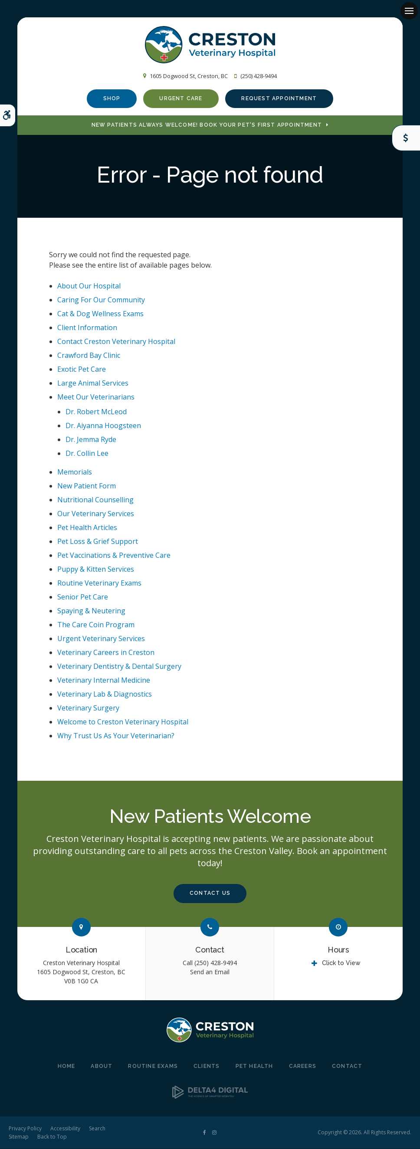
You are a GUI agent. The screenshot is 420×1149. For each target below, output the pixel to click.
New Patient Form (86, 486)
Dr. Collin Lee (87, 453)
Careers (302, 1067)
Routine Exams (153, 1067)
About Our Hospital (89, 286)
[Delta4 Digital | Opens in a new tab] (210, 1096)
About (101, 1067)
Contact (209, 950)
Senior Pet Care (82, 597)
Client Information (87, 328)
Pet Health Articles (87, 528)
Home (66, 1067)
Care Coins (405, 138)
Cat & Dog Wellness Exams (100, 314)
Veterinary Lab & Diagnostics (104, 695)
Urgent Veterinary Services (101, 639)
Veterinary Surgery (88, 709)
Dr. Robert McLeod (96, 412)
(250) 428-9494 (258, 76)
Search (97, 1129)
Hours (338, 950)
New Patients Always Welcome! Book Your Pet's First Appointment (207, 126)
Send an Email (210, 972)
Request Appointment (279, 98)
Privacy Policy (25, 1129)
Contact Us (210, 894)
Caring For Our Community (101, 300)
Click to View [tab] (341, 963)
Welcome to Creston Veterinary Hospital (122, 722)
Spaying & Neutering (91, 611)
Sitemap (19, 1137)
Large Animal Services (92, 383)
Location (82, 950)
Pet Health (254, 1067)
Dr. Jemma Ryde (91, 440)
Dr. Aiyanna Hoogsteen (103, 426)
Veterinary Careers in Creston (105, 653)
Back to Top (52, 1137)
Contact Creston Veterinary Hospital (116, 342)
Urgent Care (180, 98)
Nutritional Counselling (95, 500)
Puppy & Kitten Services (95, 570)
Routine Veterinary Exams (99, 584)
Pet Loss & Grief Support (97, 542)
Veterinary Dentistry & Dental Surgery (119, 667)
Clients (207, 1067)
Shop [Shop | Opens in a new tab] (112, 98)
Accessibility (65, 1129)
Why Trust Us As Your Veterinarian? (115, 736)
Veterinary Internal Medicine (103, 681)
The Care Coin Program (96, 625)
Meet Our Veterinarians (96, 397)
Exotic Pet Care (81, 369)
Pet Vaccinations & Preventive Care (114, 556)
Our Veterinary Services (95, 514)
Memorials (74, 473)
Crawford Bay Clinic (88, 355)
